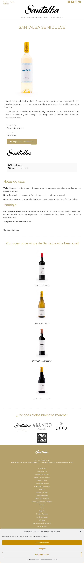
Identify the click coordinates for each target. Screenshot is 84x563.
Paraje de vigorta (42, 517)
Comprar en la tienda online (21, 142)
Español (5, 2)
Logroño (42, 511)
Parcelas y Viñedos (42, 492)
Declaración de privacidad (48, 559)
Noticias (42, 489)
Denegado (42, 549)
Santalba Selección (42, 399)
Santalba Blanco (42, 323)
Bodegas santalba (42, 495)
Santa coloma (42, 526)
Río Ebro (42, 520)
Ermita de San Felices (42, 499)
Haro (42, 508)
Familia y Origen (42, 480)
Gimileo (42, 505)
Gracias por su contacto (42, 477)
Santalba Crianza (42, 286)
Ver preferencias (42, 555)
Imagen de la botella (18, 168)
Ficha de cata (15, 165)
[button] (81, 532)
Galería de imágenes (42, 483)
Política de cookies (33, 559)
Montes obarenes (42, 514)
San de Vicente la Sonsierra (42, 523)
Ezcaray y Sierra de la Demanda (42, 502)
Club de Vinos (41, 471)
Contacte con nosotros (42, 474)
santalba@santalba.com (65, 462)
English (12, 2)
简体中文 (6, 4)
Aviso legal (42, 468)
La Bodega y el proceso (42, 486)
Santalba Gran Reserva (42, 361)
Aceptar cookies (42, 543)
